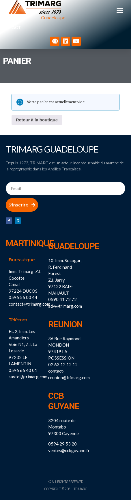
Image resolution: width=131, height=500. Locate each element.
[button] (120, 10)
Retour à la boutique (37, 119)
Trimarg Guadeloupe (52, 149)
